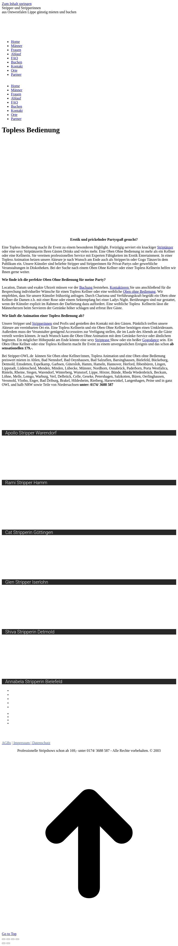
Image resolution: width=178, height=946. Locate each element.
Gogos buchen (21, 690)
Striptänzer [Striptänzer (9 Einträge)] (73, 738)
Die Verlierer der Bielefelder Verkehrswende (41, 723)
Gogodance (150, 340)
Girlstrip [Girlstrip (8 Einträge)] (45, 730)
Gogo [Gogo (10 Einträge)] (61, 729)
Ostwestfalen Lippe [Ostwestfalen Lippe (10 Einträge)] (133, 734)
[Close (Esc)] (3, 939)
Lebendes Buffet (22, 698)
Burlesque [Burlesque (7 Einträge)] (12, 730)
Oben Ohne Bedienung (26, 707)
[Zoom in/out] (17, 939)
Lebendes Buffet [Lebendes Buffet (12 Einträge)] (90, 729)
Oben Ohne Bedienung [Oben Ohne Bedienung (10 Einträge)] (82, 734)
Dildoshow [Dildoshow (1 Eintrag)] (29, 731)
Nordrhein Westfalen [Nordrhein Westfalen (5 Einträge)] (21, 734)
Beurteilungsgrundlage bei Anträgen (35, 717)
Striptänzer (165, 247)
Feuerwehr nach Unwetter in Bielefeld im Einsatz (45, 713)
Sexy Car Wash (21, 694)
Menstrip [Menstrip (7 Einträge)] (120, 730)
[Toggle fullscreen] (13, 939)
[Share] (8, 939)
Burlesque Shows (23, 703)
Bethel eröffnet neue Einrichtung (33, 720)
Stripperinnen (42, 323)
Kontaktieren (120, 287)
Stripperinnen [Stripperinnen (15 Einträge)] (42, 738)
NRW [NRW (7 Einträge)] (48, 734)
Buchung (86, 287)
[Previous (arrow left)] (3, 943)
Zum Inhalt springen (17, 4)
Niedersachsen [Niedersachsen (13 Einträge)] (150, 729)
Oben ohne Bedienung (139, 291)
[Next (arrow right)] (8, 943)
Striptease (102, 340)
